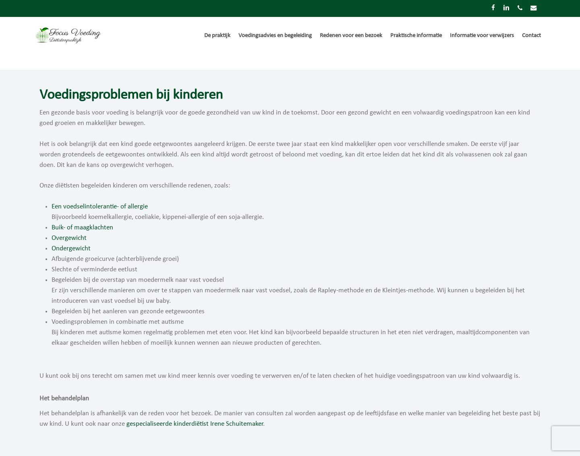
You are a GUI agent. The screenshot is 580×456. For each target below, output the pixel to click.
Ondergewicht (71, 248)
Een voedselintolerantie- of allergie (100, 206)
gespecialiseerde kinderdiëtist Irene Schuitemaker (194, 424)
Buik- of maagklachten (82, 227)
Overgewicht (69, 238)
